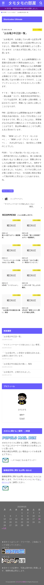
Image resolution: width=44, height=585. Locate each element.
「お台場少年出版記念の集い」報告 (17, 364)
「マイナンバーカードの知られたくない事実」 (21, 345)
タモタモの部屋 (22, 3)
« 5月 (4, 528)
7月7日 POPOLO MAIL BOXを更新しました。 (22, 8)
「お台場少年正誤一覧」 (12, 336)
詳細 (22, 419)
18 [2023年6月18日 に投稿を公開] (39, 519)
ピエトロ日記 (8, 191)
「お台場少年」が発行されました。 (17, 372)
